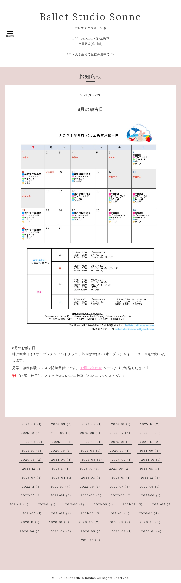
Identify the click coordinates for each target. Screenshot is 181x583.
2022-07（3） (120, 486)
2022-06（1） (150, 486)
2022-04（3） (61, 495)
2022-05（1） (31, 495)
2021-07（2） (162, 504)
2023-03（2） (92, 477)
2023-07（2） (32, 477)
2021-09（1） (104, 504)
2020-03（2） (92, 531)
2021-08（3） (133, 504)
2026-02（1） (92, 424)
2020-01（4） (152, 531)
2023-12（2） (32, 468)
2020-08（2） (120, 522)
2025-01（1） (121, 442)
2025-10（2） (31, 433)
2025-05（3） (151, 433)
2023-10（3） (90, 468)
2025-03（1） (62, 442)
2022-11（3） (32, 486)
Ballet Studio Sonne (90, 16)
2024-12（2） (150, 442)
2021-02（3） (91, 513)
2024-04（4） (62, 459)
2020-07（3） (151, 522)
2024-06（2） (150, 450)
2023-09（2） (120, 468)
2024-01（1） (151, 459)
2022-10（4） (61, 486)
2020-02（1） (122, 531)
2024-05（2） (32, 459)
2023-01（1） (121, 477)
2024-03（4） (92, 459)
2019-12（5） (91, 540)
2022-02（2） (122, 495)
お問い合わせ (91, 368)
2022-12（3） (150, 477)
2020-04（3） (61, 531)
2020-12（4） (150, 513)
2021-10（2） (75, 504)
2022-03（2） (92, 495)
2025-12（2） (150, 424)
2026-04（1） (32, 424)
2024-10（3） (32, 450)
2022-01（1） (151, 495)
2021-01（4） (120, 513)
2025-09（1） (61, 433)
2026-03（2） (62, 424)
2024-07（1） (120, 450)
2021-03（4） (62, 513)
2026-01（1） (121, 424)
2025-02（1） (92, 442)
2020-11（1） (31, 522)
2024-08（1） (91, 450)
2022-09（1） (90, 486)
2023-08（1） (150, 468)
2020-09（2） (90, 522)
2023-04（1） (62, 477)
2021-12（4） (20, 504)
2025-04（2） (33, 442)
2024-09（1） (61, 450)
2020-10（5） (60, 522)
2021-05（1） (32, 513)
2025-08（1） (91, 433)
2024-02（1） (122, 459)
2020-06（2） (31, 531)
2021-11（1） (47, 504)
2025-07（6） (121, 433)
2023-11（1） (61, 468)
